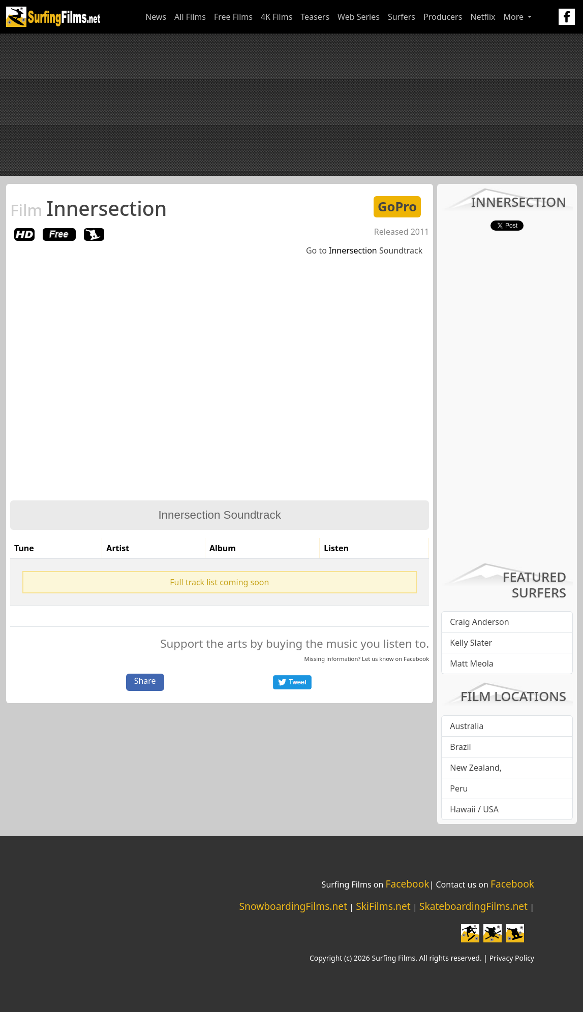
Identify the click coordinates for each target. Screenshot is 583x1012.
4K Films (276, 16)
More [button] (515, 16)
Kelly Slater (471, 642)
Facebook (416, 658)
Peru (459, 788)
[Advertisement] (291, 105)
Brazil (460, 746)
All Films (190, 16)
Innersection (88, 208)
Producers (442, 16)
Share (145, 680)
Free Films (233, 16)
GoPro (397, 206)
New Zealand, (476, 767)
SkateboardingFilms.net (473, 906)
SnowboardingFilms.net (293, 906)
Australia (466, 726)
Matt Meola (472, 663)
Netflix (482, 16)
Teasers (314, 16)
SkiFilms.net (383, 906)
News (155, 16)
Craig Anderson (479, 621)
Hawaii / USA (474, 809)
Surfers (401, 16)
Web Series (358, 16)
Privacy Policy (511, 958)
